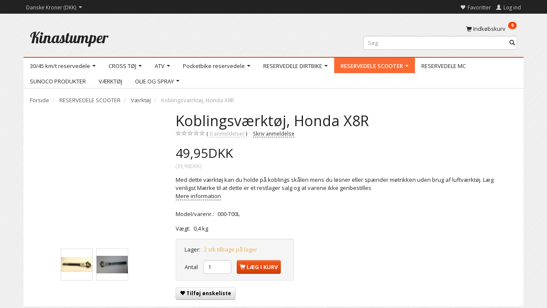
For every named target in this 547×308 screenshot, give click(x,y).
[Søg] (512, 43)
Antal (192, 267)
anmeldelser (226, 133)
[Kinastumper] (69, 37)
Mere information (198, 196)
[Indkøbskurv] (491, 28)
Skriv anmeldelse (273, 133)
